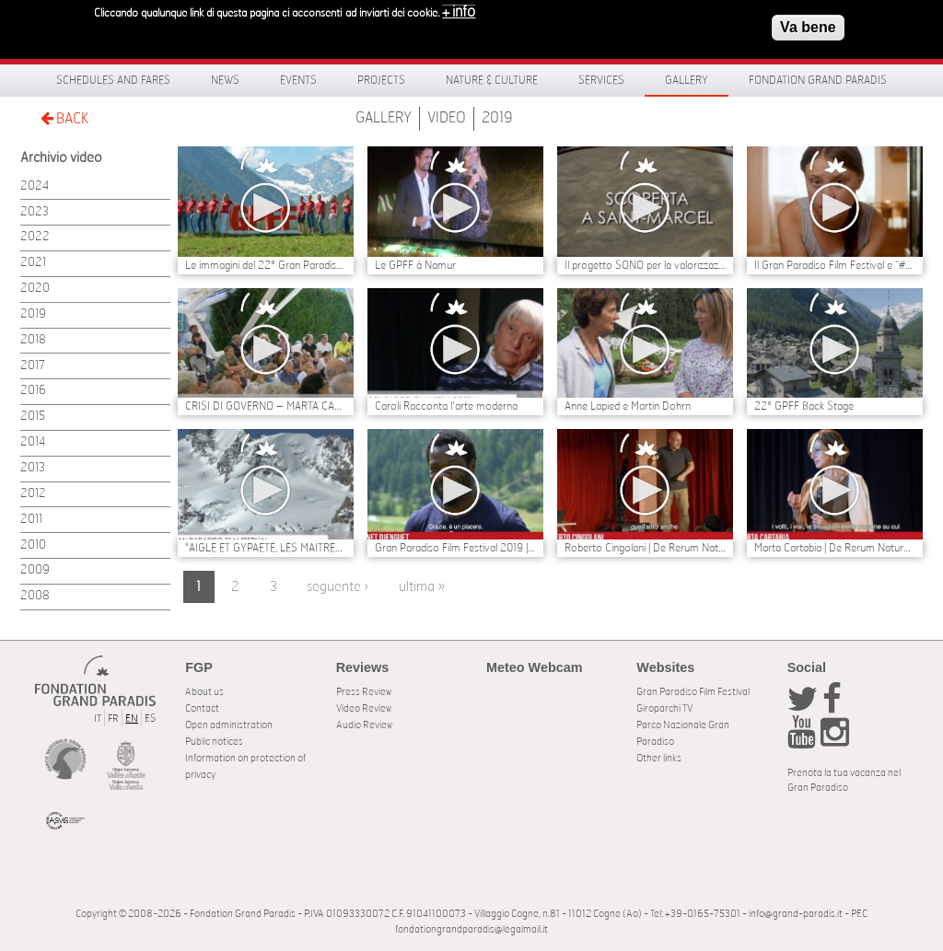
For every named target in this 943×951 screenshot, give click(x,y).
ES (150, 718)
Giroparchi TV (664, 708)
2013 (32, 468)
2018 (33, 340)
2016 (33, 391)
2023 (34, 212)
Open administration (229, 725)
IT (97, 718)
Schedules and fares (113, 80)
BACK (64, 118)
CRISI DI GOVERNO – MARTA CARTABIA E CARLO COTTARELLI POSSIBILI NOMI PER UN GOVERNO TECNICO (265, 406)
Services (601, 80)
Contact (202, 708)
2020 (35, 289)
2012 (33, 494)
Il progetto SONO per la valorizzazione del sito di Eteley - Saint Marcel (645, 265)
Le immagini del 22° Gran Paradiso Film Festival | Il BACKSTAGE (265, 265)
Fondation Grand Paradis (818, 80)
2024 (34, 186)
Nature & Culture (492, 80)
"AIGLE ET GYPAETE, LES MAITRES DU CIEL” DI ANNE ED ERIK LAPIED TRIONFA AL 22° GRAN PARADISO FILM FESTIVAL (265, 547)
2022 (35, 237)
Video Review (363, 708)
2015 (32, 417)
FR (113, 718)
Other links (658, 758)
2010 (33, 545)
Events (298, 80)
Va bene (807, 23)
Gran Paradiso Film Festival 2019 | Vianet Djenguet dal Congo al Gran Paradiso (455, 547)
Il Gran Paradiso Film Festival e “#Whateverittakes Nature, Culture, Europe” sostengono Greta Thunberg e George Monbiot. (834, 265)
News (225, 80)
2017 (32, 366)
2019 (497, 117)
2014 (32, 442)
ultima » (422, 587)
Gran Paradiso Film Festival (693, 692)
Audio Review (364, 725)
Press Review (363, 692)
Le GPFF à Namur (415, 265)
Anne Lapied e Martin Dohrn (628, 406)
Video (446, 117)
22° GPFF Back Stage (804, 406)
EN (131, 718)
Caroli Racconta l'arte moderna (446, 406)
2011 (31, 520)
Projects (381, 80)
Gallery (686, 80)
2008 (35, 596)
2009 (35, 570)
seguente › (337, 587)
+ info (458, 8)
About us (204, 692)
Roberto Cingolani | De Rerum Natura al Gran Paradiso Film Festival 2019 (645, 547)
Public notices (214, 741)
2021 (33, 263)
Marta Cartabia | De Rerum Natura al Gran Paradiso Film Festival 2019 (834, 547)
